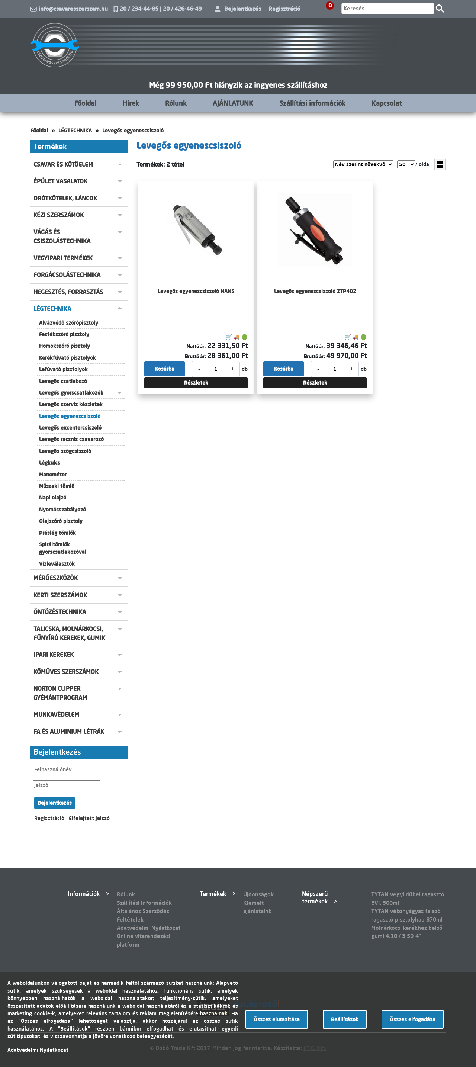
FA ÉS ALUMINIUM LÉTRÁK (68, 731)
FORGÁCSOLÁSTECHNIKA (66, 275)
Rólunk (176, 103)
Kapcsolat (387, 103)
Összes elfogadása (412, 1019)
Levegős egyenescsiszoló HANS (196, 291)
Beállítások (344, 1019)
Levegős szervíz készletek (71, 404)
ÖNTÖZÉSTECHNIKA (59, 612)
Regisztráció (284, 8)
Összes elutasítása (277, 1019)
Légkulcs (49, 462)
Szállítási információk (312, 103)
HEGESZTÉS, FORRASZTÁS (68, 292)
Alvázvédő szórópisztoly (68, 322)
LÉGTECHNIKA (75, 130)
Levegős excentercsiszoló (70, 427)
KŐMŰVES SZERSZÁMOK (66, 671)
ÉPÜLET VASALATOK (60, 181)
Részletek (196, 382)
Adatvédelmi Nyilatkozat (148, 927)
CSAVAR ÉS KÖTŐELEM (63, 164)
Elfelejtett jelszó (89, 818)
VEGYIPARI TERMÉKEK (63, 258)
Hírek (130, 103)
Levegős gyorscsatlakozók (71, 392)
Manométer (53, 474)
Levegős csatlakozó (63, 381)
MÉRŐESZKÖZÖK (55, 578)
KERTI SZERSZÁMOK (60, 595)
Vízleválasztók (57, 563)
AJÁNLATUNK (233, 103)
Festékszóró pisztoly (64, 334)
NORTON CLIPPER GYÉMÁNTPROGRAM (60, 693)
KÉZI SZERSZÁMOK (58, 215)
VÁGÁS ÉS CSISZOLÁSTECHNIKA (61, 236)
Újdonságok (258, 894)
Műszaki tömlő (56, 486)
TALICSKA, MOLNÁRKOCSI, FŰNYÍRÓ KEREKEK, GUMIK (69, 633)
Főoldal (85, 103)
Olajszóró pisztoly (61, 521)
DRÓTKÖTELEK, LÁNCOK (65, 198)
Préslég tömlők (57, 533)
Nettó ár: (196, 346)
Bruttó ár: (195, 356)
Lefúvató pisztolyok (63, 369)
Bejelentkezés (242, 8)
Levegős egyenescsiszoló (133, 130)
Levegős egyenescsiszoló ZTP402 (315, 291)
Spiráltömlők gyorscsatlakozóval (62, 548)
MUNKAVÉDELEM (56, 714)
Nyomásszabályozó (62, 509)
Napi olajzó (52, 497)
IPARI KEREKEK (53, 654)
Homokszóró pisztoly (64, 346)
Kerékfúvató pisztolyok (67, 357)
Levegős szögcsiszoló (65, 451)
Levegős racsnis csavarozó (71, 439)
